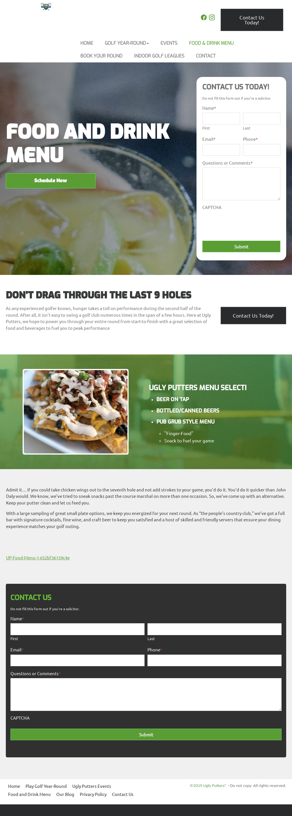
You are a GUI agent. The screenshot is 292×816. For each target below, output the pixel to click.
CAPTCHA (211, 207)
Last (246, 127)
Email (208, 139)
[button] (127, 43)
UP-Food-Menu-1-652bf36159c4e (38, 557)
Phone (250, 139)
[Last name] (261, 119)
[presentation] (246, 223)
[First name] (221, 119)
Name (209, 108)
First (206, 127)
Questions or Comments (227, 162)
